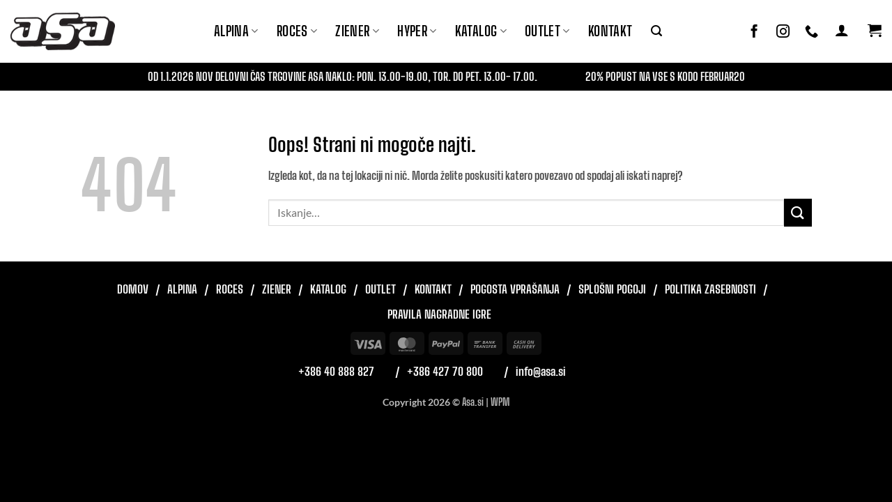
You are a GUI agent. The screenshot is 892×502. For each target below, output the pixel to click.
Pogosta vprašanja (515, 289)
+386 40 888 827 (336, 371)
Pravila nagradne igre (439, 314)
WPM (500, 402)
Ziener (276, 289)
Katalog (481, 31)
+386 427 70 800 (445, 371)
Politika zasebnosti (710, 289)
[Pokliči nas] (811, 32)
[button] (656, 31)
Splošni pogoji (612, 289)
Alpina (236, 31)
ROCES (297, 31)
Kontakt (610, 31)
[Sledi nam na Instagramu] (783, 32)
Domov (132, 289)
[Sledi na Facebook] (754, 32)
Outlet (547, 31)
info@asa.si (541, 371)
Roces (229, 289)
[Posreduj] (798, 212)
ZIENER (357, 31)
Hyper (417, 31)
